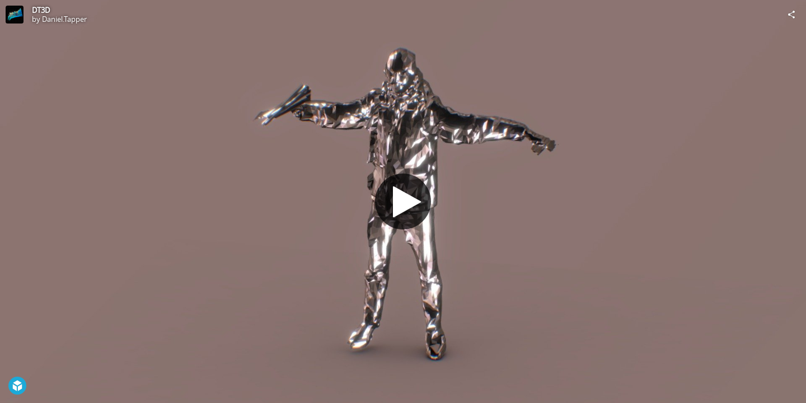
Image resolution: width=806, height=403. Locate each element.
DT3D (41, 10)
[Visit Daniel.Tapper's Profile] (15, 15)
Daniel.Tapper (64, 19)
